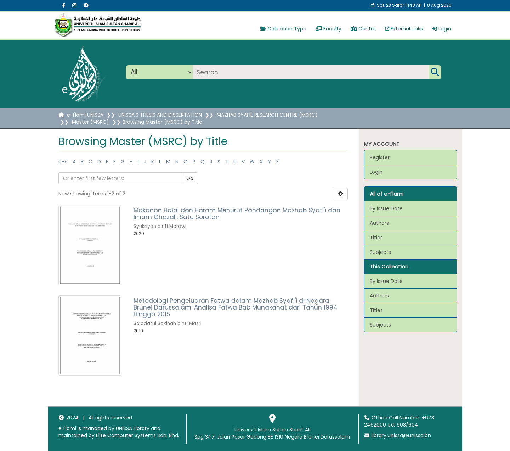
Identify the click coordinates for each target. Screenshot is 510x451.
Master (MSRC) (90, 122)
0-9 (63, 161)
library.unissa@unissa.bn (397, 435)
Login (441, 28)
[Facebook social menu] (63, 5)
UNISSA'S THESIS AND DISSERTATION (160, 114)
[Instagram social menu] (74, 5)
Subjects (380, 252)
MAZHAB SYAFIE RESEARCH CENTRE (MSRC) (267, 114)
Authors (379, 223)
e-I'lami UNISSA (85, 114)
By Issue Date (386, 208)
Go (189, 178)
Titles (376, 237)
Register (380, 157)
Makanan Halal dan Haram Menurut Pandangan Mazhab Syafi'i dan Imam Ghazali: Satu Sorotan (237, 213)
